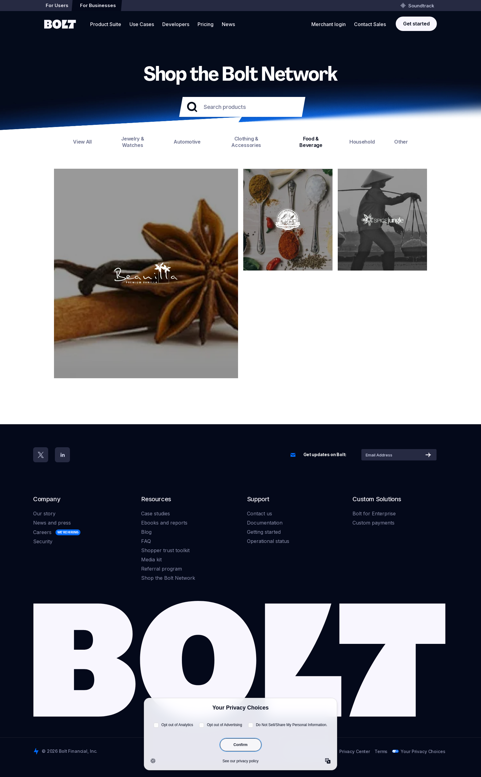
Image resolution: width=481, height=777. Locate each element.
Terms (381, 751)
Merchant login (328, 24)
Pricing (206, 24)
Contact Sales (370, 24)
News (228, 24)
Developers (175, 24)
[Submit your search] (192, 107)
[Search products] (240, 107)
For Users (57, 5)
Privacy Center (354, 751)
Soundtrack (417, 5)
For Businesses (98, 5)
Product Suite (105, 24)
